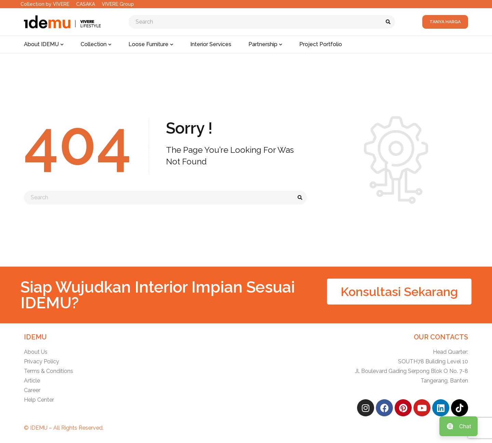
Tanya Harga (445, 21)
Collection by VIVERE (44, 4)
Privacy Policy (41, 361)
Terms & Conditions (48, 371)
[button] (399, 292)
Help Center (39, 400)
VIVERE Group (118, 4)
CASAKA (85, 4)
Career (32, 390)
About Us (35, 352)
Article (32, 380)
